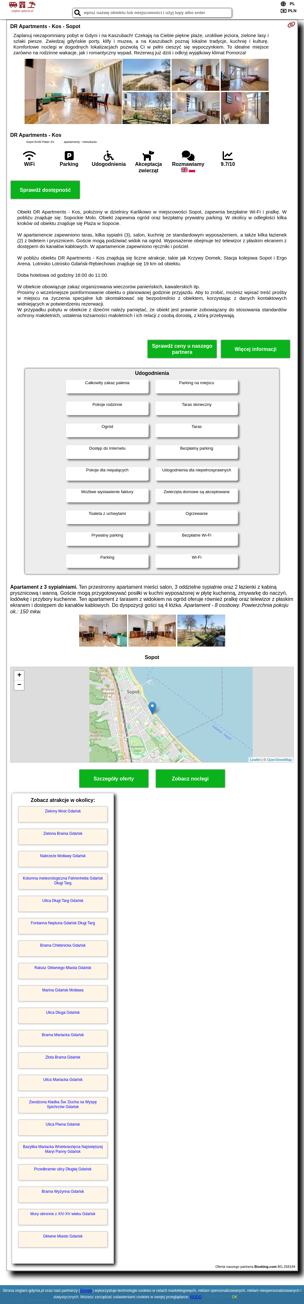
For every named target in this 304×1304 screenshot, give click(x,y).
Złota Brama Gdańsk (62, 1057)
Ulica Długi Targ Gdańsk (63, 900)
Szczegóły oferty (113, 778)
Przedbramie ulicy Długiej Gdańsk (63, 1169)
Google (86, 1290)
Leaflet (255, 760)
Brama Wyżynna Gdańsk (63, 1191)
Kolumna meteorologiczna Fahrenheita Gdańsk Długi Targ (63, 880)
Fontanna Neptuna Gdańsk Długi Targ (63, 923)
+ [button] (19, 675)
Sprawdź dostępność (45, 190)
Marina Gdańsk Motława (62, 990)
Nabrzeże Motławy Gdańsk (62, 856)
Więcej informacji (255, 349)
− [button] (19, 685)
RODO (196, 1297)
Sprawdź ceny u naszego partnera (182, 349)
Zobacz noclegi (190, 778)
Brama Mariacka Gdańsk (63, 1035)
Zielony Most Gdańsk (63, 811)
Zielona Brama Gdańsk (63, 833)
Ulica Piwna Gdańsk (63, 1124)
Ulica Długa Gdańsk (63, 1012)
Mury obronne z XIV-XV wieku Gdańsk (62, 1214)
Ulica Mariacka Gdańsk (62, 1079)
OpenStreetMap (279, 760)
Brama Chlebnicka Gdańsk (63, 945)
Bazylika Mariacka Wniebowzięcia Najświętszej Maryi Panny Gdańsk (63, 1149)
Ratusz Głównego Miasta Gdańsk (62, 968)
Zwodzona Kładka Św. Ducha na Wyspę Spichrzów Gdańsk (63, 1104)
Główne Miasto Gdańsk (63, 1236)
